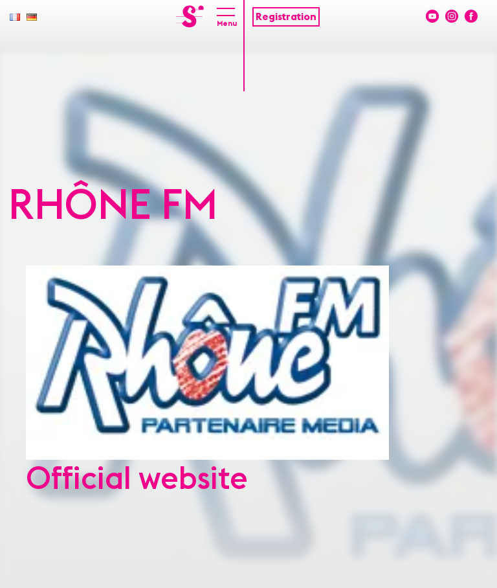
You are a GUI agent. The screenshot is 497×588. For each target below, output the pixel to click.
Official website (137, 479)
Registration (286, 17)
